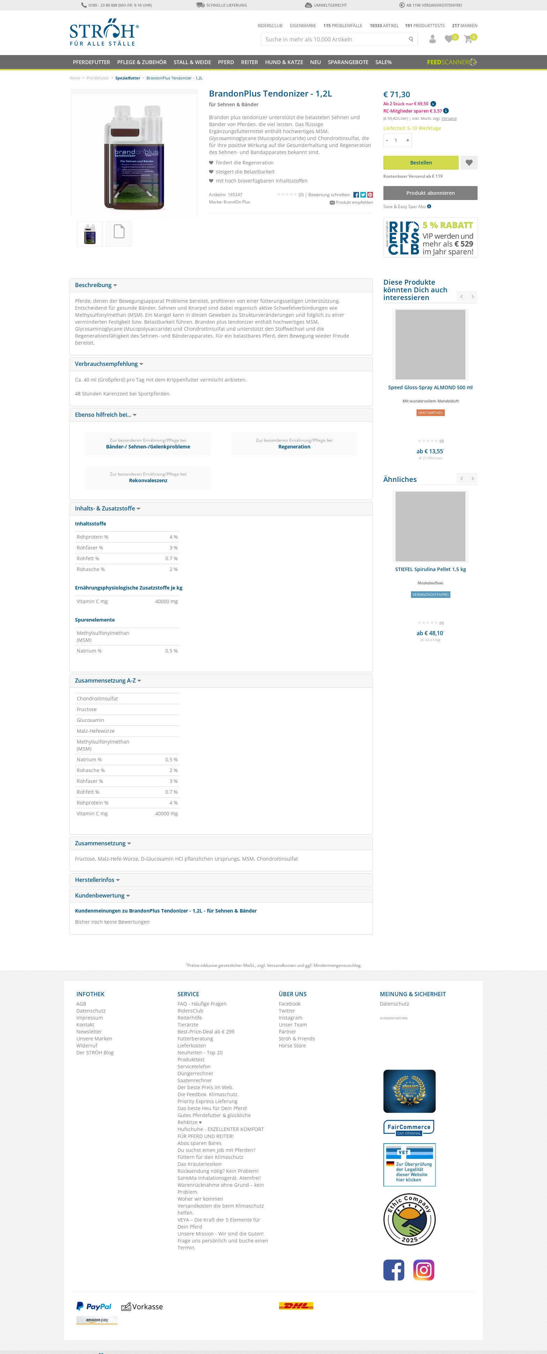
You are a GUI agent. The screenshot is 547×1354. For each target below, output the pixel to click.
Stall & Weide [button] (192, 62)
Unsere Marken (94, 1038)
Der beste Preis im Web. (206, 1087)
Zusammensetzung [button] (103, 843)
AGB (81, 1003)
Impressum (89, 1017)
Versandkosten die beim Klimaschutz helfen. (221, 1209)
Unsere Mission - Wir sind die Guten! (221, 1233)
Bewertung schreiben (329, 195)
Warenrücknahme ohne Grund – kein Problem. (221, 1188)
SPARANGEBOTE (348, 62)
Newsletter (89, 1031)
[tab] (221, 285)
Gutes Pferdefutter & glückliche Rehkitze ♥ (214, 1118)
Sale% (383, 62)
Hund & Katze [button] (284, 62)
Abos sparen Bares (200, 1143)
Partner (287, 1031)
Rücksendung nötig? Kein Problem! (218, 1171)
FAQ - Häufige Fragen (202, 1003)
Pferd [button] (226, 62)
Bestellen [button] (421, 162)
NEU (315, 62)
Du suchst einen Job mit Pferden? (216, 1150)
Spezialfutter (127, 77)
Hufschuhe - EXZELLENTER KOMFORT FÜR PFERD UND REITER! (221, 1132)
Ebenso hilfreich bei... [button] (106, 414)
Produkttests (425, 26)
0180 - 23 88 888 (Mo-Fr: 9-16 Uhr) (116, 5)
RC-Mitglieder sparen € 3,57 (416, 111)
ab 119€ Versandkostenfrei (430, 5)
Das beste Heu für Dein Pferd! (212, 1108)
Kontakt (85, 1024)
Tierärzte (188, 1024)
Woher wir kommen (200, 1198)
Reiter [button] (249, 62)
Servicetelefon (194, 1066)
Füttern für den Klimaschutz (210, 1157)
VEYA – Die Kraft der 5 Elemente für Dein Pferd (219, 1223)
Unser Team (293, 1024)
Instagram (290, 1017)
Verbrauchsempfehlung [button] (109, 364)
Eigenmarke (303, 26)
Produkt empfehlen (351, 202)
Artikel (384, 26)
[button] (429, 39)
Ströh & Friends (297, 1038)
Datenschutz (91, 1010)
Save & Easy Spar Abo (407, 206)
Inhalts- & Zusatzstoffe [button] (108, 508)
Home (74, 77)
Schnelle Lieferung (221, 5)
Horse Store (292, 1045)
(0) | (292, 195)
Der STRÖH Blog (95, 1052)
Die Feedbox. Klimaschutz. (208, 1094)
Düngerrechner (195, 1073)
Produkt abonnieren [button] (430, 193)
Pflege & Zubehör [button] (142, 62)
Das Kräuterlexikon (200, 1164)
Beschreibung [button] (96, 285)
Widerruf (86, 1045)
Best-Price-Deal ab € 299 (206, 1031)
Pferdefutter (98, 77)
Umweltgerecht (325, 5)
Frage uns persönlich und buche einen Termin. (223, 1244)
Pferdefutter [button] (91, 62)
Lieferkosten (192, 1045)
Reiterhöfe (190, 1017)
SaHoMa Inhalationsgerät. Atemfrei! (219, 1178)
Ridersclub (270, 26)
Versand (449, 118)
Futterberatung (195, 1038)
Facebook (289, 1003)
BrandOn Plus (237, 202)
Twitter (287, 1010)
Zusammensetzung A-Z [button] (108, 680)
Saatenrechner (195, 1080)
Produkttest (191, 1059)
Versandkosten (281, 965)
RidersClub (190, 1010)
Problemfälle (342, 26)
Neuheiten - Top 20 (200, 1052)
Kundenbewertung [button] (102, 895)
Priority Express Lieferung (208, 1101)
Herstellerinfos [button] (97, 880)
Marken (465, 26)
